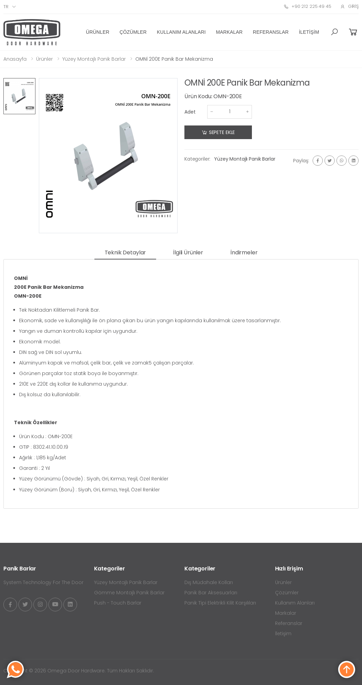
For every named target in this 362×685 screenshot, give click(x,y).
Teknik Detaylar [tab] (125, 252)
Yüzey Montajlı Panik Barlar (94, 59)
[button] (334, 32)
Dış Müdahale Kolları (208, 582)
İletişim (309, 32)
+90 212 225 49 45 (307, 6)
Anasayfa (15, 59)
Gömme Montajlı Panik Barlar (129, 592)
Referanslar (271, 32)
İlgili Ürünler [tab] (188, 252)
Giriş (349, 6)
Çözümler (133, 32)
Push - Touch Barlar (117, 602)
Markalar (229, 32)
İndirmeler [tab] (243, 252)
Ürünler (97, 32)
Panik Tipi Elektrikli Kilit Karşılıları (220, 602)
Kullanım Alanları (181, 32)
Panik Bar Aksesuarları (210, 592)
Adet (190, 111)
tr (6, 6)
